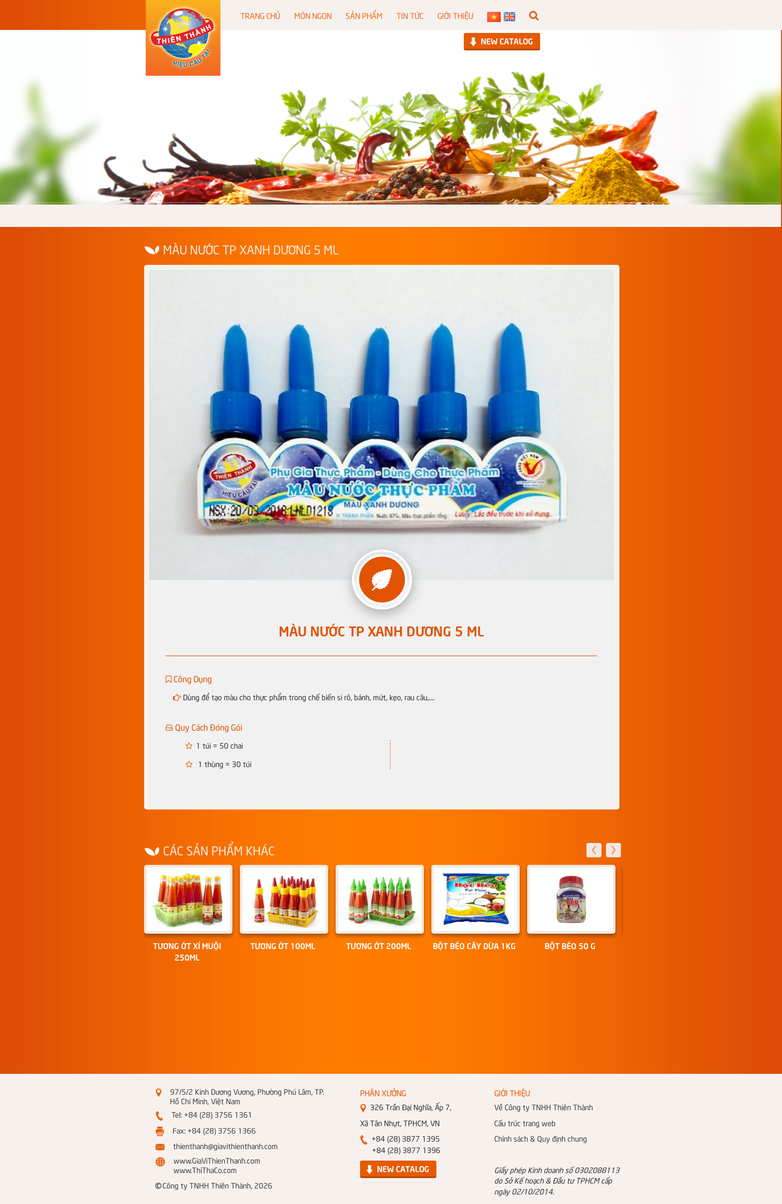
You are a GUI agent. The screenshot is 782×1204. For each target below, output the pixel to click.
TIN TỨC (409, 14)
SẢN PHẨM (364, 14)
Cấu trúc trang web (525, 1123)
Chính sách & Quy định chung (540, 1138)
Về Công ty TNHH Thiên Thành (543, 1107)
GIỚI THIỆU (455, 14)
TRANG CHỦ (260, 14)
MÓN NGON (313, 14)
